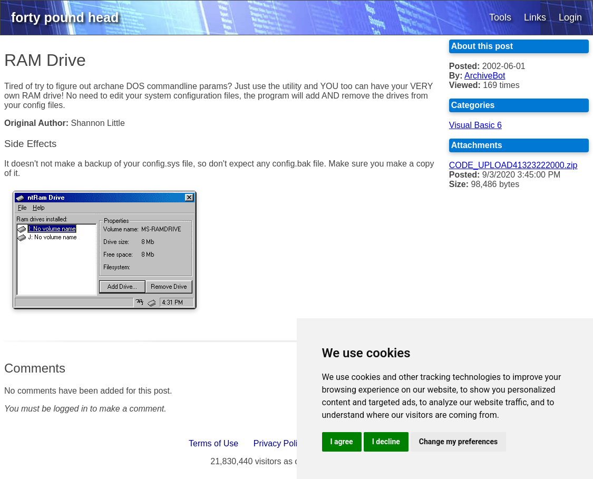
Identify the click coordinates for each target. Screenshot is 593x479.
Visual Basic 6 (475, 125)
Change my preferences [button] (458, 441)
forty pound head (65, 17)
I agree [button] (341, 441)
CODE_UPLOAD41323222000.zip (513, 165)
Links (535, 17)
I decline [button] (386, 441)
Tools (500, 17)
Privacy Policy (280, 443)
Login (570, 17)
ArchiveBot (484, 75)
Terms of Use (213, 443)
